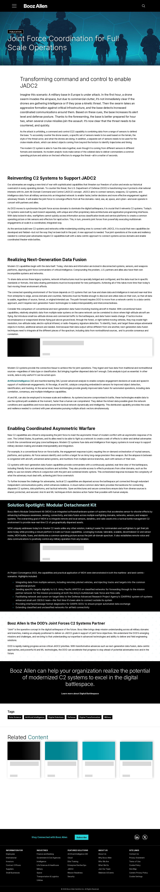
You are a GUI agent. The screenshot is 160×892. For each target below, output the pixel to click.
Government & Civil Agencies (48, 858)
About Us (102, 854)
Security (71, 876)
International (11, 858)
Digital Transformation (90, 717)
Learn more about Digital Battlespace (80, 693)
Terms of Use (134, 861)
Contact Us (134, 854)
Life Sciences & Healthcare (48, 865)
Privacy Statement (137, 858)
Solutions (46, 559)
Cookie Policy (134, 865)
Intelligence (41, 861)
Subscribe (81, 837)
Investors (10, 861)
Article (14, 776)
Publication (16, 32)
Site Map (133, 869)
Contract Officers (13, 865)
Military (107, 717)
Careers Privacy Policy (138, 873)
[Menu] (14, 6)
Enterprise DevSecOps (77, 865)
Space (39, 873)
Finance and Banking (45, 854)
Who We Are (103, 861)
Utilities (40, 880)
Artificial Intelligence (34, 717)
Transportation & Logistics (48, 876)
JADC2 (70, 869)
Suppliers (10, 869)
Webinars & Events (106, 873)
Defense (71, 717)
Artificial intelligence (19, 381)
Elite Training (73, 861)
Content (38, 737)
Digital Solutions (56, 717)
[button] (143, 5)
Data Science (15, 717)
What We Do (103, 865)
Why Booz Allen (105, 858)
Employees (10, 854)
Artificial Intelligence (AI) (78, 854)
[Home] (35, 6)
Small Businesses (13, 873)
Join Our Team (104, 869)
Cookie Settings (135, 876)
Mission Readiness (75, 873)
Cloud (70, 858)
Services (46, 354)
